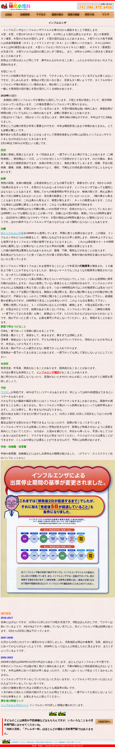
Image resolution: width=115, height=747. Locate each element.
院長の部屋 (40, 742)
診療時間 (15, 742)
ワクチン (6, 392)
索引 (72, 742)
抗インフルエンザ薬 (12, 233)
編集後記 (62, 742)
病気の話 (48, 742)
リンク (55, 742)
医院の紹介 (31, 742)
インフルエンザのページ (15, 705)
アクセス (22, 742)
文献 (68, 742)
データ (78, 742)
